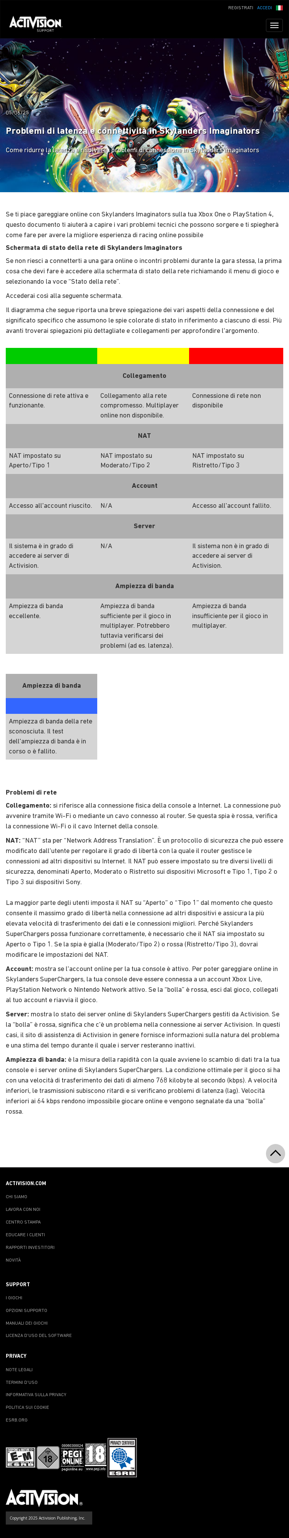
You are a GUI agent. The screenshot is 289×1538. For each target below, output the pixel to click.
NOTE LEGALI (19, 1370)
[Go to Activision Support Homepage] (39, 25)
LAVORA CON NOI (23, 1209)
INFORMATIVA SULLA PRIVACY (36, 1395)
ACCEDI (264, 8)
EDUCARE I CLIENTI (25, 1235)
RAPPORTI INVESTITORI (30, 1247)
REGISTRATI (240, 8)
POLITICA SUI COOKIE (27, 1407)
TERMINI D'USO (22, 1382)
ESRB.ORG (17, 1420)
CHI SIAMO (16, 1197)
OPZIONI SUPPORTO (26, 1311)
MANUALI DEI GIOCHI (27, 1323)
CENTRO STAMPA (23, 1222)
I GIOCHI (14, 1298)
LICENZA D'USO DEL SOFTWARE (39, 1335)
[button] (279, 7)
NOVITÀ (13, 1260)
